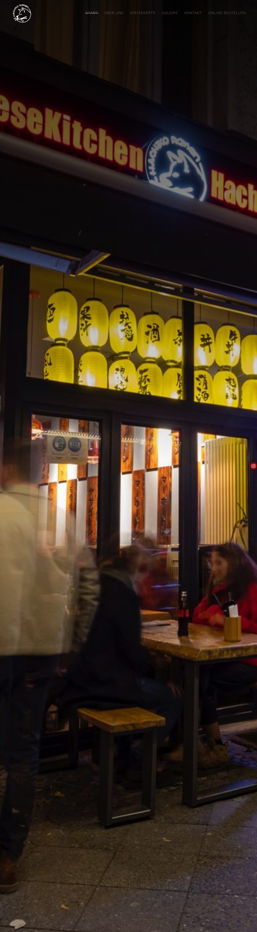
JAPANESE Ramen (128, 884)
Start (92, 13)
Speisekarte (143, 13)
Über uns (114, 13)
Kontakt (193, 13)
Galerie (170, 13)
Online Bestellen (227, 13)
